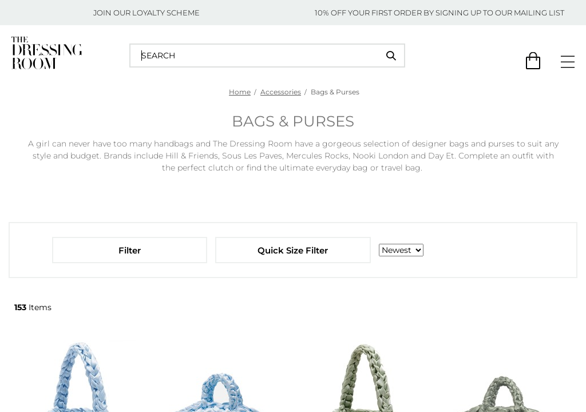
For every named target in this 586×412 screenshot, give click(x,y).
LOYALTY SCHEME (166, 12)
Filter (129, 250)
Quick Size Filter (293, 250)
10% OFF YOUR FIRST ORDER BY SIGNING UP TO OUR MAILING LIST (439, 12)
